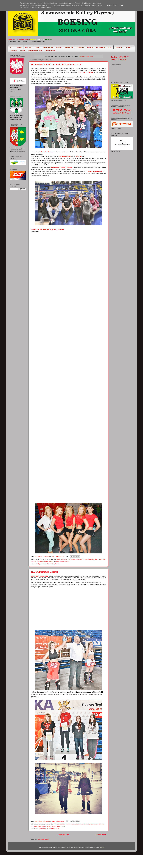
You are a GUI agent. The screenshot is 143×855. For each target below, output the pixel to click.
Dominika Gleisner (46, 152)
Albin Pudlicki (61, 824)
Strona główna (63, 835)
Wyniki (22, 50)
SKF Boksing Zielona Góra (42, 556)
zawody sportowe (64, 561)
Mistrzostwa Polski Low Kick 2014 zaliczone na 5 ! (56, 64)
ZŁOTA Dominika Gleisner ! (45, 571)
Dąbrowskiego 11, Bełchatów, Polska (48, 564)
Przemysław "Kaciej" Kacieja (61, 167)
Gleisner (73, 559)
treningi (51, 561)
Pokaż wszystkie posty (86, 56)
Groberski (79, 559)
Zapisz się (28, 47)
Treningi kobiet (50, 50)
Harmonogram (48, 47)
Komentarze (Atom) (43, 839)
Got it (121, 5)
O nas (110, 47)
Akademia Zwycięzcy (35, 50)
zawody (54, 826)
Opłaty (37, 47)
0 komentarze (60, 556)
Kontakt (19, 47)
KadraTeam (69, 47)
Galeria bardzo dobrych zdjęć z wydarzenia (47, 229)
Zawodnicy (13, 50)
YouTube (128, 47)
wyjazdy (56, 561)
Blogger (102, 847)
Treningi (58, 47)
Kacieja (84, 559)
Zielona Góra (61, 826)
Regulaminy (80, 47)
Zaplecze (90, 47)
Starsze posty (101, 835)
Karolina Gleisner (65, 156)
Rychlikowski (41, 561)
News (11, 47)
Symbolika (118, 47)
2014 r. (59, 559)
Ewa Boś (79, 156)
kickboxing (90, 559)
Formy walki (100, 47)
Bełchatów (64, 559)
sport (46, 561)
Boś (69, 559)
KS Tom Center (85, 72)
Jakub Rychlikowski (95, 171)
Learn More (112, 5)
